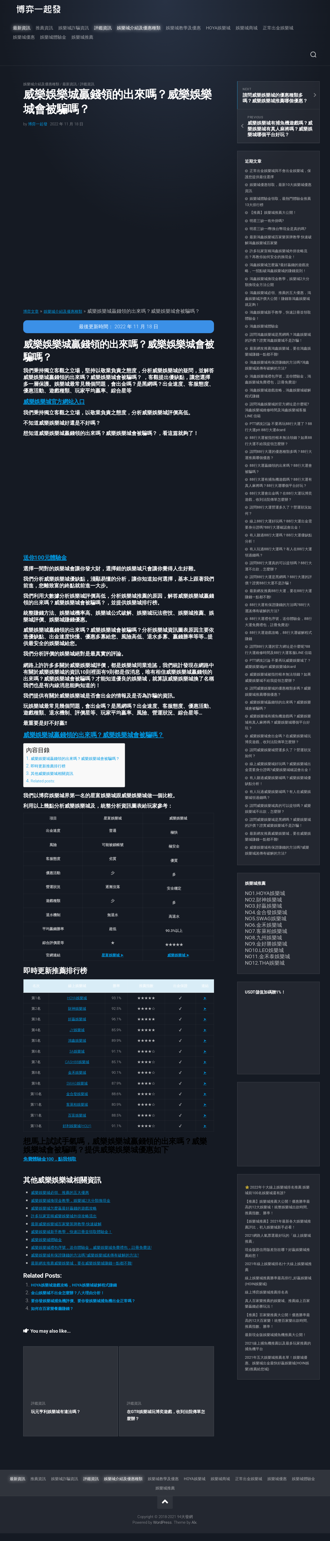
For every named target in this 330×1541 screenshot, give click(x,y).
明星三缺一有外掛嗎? (267, 221)
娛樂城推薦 (82, 37)
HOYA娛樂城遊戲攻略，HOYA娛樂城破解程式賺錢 (85, 1293)
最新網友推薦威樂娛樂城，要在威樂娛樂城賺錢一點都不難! (95, 1271)
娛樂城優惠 (24, 37)
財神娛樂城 (77, 1016)
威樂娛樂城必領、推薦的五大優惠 (67, 1200)
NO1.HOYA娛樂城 (265, 893)
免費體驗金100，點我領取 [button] (49, 1166)
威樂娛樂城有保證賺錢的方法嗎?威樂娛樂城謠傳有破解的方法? (99, 1263)
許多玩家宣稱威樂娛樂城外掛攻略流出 (72, 1224)
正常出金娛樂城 (278, 27)
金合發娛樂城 (77, 1102)
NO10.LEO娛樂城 (264, 950)
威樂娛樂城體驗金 (50, 1247)
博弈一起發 (37, 124)
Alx (194, 1530)
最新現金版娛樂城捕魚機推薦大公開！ (275, 1335)
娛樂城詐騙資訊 (73, 27)
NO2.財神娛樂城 (263, 900)
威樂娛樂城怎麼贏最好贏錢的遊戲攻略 (72, 1216)
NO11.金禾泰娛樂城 (267, 956)
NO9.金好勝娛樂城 (266, 944)
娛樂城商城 (247, 27)
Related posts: (45, 788)
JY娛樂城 (77, 1038)
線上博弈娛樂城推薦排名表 (266, 1292)
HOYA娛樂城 (218, 27)
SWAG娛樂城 (77, 1091)
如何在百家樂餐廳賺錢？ (58, 1316)
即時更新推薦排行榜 (51, 773)
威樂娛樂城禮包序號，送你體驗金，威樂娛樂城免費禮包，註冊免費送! (107, 1255)
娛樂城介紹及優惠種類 (139, 27)
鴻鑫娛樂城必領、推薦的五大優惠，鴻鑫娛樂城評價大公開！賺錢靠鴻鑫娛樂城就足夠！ (278, 299)
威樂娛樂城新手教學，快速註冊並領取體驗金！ (82, 1239)
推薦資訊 (44, 27)
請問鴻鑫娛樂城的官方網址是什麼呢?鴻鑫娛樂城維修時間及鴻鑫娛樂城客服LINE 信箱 (277, 410)
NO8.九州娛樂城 (263, 938)
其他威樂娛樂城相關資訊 (56, 781)
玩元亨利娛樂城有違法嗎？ (59, 1419)
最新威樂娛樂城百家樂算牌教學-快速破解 (75, 1231)
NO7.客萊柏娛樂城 (266, 931)
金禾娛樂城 (77, 1080)
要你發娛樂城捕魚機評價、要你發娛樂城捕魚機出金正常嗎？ (97, 1308)
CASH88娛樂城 (77, 1070)
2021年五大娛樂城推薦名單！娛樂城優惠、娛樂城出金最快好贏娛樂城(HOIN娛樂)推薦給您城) (277, 1363)
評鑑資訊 (103, 27)
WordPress (162, 1530)
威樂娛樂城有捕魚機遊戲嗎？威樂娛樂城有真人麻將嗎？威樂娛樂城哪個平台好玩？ (278, 722)
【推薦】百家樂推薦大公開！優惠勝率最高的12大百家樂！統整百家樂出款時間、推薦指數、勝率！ (277, 1321)
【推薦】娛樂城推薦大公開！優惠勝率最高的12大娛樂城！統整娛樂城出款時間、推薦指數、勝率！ (277, 1207)
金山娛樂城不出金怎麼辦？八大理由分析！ (77, 1301)
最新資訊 (21, 27)
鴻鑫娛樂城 (77, 1048)
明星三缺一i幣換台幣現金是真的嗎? (278, 229)
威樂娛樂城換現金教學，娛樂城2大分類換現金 (81, 1208)
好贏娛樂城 (77, 1027)
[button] (56, 409)
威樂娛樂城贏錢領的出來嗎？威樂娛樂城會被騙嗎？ (84, 766)
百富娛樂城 (77, 1123)
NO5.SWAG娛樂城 (265, 918)
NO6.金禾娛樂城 (263, 925)
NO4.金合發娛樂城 (266, 912)
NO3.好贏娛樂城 (263, 906)
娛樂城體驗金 (53, 37)
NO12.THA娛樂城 (265, 963)
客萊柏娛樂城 (77, 1112)
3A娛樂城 (77, 1059)
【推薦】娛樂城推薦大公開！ (273, 212)
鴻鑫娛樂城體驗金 (264, 326)
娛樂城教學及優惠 (183, 27)
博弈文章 (33, 311)
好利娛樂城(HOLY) (77, 1134)
